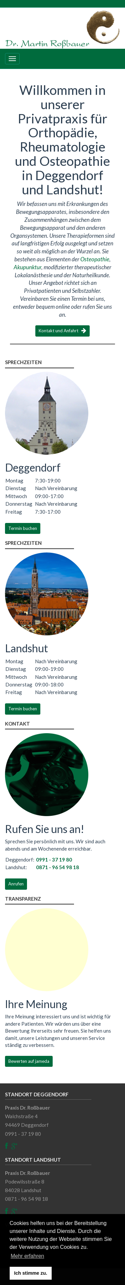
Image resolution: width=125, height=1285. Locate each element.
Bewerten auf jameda (28, 1061)
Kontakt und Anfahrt (62, 330)
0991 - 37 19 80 (54, 860)
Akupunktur (27, 267)
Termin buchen (22, 528)
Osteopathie (94, 259)
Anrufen (16, 883)
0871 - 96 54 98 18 (57, 867)
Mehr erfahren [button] (27, 1256)
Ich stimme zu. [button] (30, 1273)
